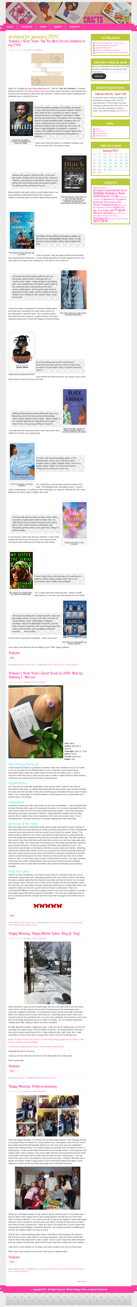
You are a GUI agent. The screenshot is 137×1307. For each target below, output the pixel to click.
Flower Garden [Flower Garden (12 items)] (110, 201)
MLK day (53, 1078)
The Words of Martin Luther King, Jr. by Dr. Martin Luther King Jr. (36, 1046)
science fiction (31, 925)
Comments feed (102, 133)
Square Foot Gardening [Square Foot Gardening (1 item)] (118, 213)
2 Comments (37, 50)
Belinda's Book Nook (27, 665)
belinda (27, 50)
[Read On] (123, 111)
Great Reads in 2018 (16, 925)
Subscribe (99, 76)
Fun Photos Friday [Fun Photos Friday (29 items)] (107, 203)
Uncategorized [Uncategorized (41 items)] (101, 218)
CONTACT (75, 27)
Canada (79, 922)
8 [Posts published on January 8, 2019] (99, 160)
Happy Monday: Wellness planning (32, 1086)
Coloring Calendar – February (107, 45)
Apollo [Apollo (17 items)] (124, 190)
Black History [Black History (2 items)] (123, 197)
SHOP (43, 27)
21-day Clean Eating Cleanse (49, 1269)
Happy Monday (43, 1078)
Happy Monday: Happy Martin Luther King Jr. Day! (44, 933)
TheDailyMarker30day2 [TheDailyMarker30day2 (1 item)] (100, 216)
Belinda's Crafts (68, 13)
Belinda (22, 1078)
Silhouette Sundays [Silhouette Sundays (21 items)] (102, 212)
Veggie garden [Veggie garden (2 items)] (113, 219)
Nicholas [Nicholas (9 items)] (117, 207)
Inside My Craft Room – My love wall (109, 43)
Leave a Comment (39, 682)
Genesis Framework (98, 1289)
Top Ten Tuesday (71, 665)
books (50, 665)
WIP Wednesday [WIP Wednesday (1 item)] (123, 219)
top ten (61, 665)
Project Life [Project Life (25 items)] (108, 210)
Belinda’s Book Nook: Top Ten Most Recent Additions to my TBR (47, 43)
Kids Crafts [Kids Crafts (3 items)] (96, 207)
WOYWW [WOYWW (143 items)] (100, 221)
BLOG (10, 27)
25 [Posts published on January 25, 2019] (116, 167)
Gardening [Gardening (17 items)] (113, 204)
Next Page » (82, 1281)
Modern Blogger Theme (77, 1289)
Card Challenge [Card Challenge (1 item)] (97, 199)
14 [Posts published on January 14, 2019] (94, 163)
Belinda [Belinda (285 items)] (98, 193)
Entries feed (100, 131)
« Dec (94, 173)
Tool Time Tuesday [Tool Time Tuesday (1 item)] (112, 216)
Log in (98, 129)
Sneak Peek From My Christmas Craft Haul (112, 52)
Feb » (99, 173)
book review (70, 922)
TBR (55, 665)
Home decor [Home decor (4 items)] (122, 205)
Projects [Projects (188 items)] (119, 210)
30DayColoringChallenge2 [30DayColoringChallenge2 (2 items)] (100, 188)
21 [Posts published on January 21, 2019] (94, 167)
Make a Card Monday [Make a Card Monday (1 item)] (106, 207)
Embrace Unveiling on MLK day (107, 50)
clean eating (66, 1269)
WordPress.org (101, 136)
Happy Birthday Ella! (103, 48)
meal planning (14, 1271)
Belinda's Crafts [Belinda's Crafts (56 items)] (109, 196)
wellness (25, 1271)
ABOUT (58, 27)
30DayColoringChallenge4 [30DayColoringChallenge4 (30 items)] (107, 190)
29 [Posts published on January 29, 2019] (100, 170)
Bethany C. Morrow (56, 922)
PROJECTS (26, 27)
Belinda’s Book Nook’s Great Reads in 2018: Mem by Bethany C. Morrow (45, 675)
